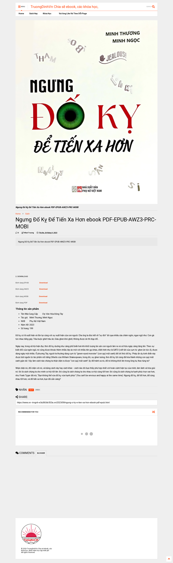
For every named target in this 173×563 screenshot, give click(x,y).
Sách (27, 214)
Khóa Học (47, 13)
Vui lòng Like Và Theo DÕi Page (72, 13)
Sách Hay (33, 13)
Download (43, 283)
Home (21, 13)
